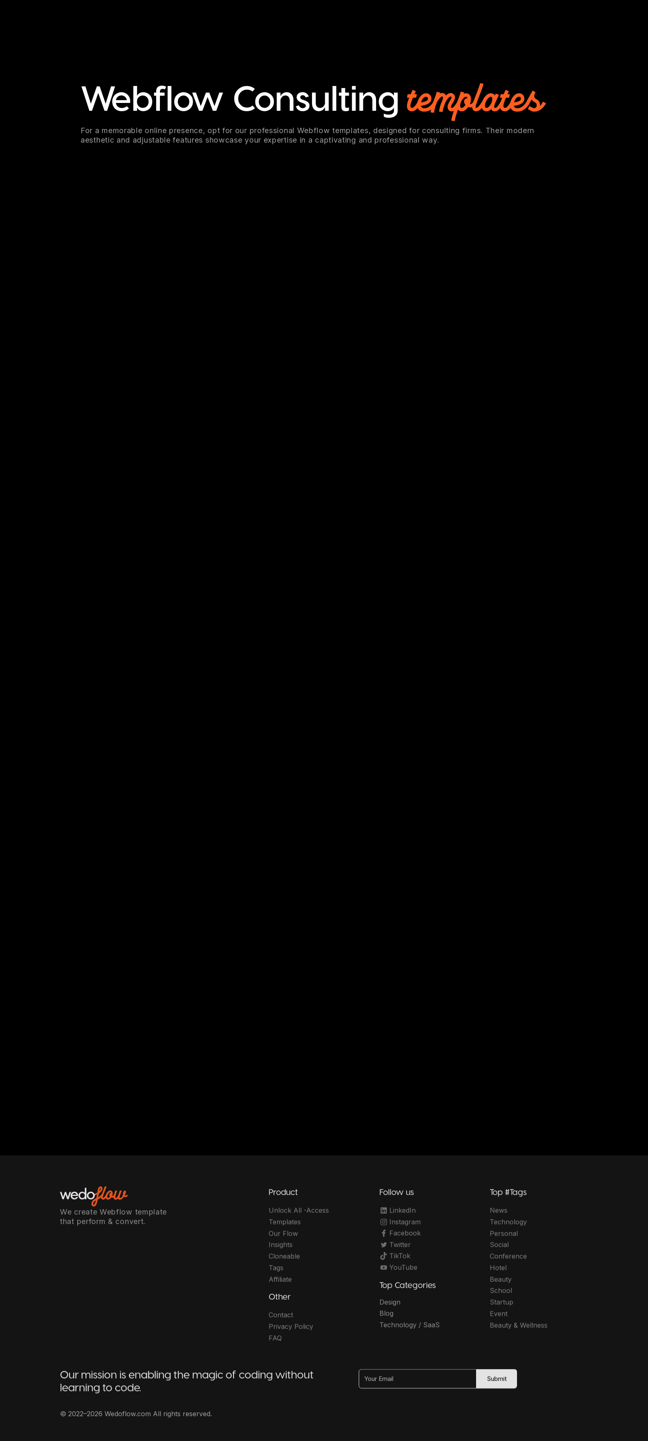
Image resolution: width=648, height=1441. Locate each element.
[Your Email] (417, 1383)
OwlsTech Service (332, 1420)
